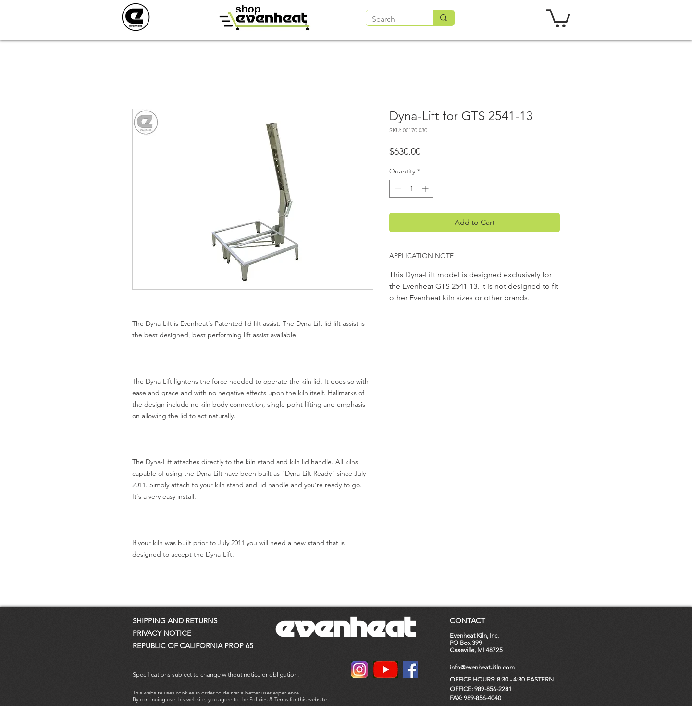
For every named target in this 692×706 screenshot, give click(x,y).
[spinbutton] (411, 188)
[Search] (392, 19)
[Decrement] (397, 188)
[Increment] (426, 188)
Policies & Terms (268, 699)
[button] (558, 17)
